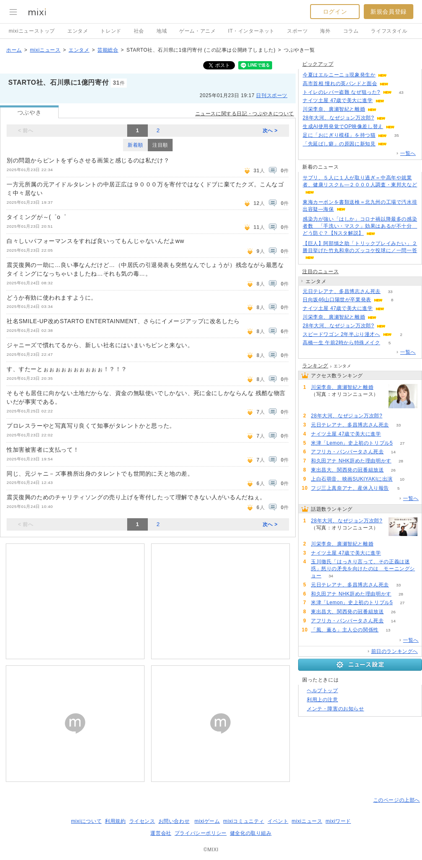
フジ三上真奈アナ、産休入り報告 (350, 488)
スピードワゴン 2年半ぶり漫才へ (341, 334)
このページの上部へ (396, 800)
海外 (325, 31)
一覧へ (408, 153)
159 (395, 118)
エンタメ (77, 31)
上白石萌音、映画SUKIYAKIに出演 (352, 479)
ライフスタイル (389, 31)
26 (393, 470)
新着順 (135, 145)
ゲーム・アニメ (197, 31)
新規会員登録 (388, 11)
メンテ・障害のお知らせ (335, 709)
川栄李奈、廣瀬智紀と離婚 (334, 109)
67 (404, 126)
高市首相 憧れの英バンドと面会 (340, 83)
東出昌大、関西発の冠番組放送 (347, 470)
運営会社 (160, 833)
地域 (161, 31)
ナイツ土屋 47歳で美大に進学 (338, 100)
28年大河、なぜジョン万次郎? (338, 118)
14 (393, 452)
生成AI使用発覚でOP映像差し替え (343, 126)
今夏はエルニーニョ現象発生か (339, 75)
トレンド (110, 31)
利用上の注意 (322, 700)
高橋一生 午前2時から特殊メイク (341, 342)
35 (396, 135)
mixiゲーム (207, 821)
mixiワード (338, 821)
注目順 (160, 145)
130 (398, 83)
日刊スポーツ (271, 95)
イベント (278, 821)
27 (402, 443)
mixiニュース (45, 50)
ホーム (14, 50)
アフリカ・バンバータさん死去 (347, 452)
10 (402, 479)
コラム (351, 31)
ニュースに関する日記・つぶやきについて (244, 114)
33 (390, 291)
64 (386, 109)
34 (331, 576)
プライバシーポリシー (201, 833)
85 (396, 75)
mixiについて (86, 821)
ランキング (315, 366)
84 (396, 144)
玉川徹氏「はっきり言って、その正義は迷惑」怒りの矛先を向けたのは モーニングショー (363, 569)
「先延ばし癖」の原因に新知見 (339, 144)
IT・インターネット (251, 31)
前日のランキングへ (394, 651)
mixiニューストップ (32, 31)
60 (393, 100)
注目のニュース (320, 271)
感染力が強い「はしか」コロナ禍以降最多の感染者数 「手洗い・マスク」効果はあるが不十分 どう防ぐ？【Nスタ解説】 (360, 226)
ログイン (335, 11)
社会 (139, 31)
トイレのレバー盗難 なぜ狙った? (341, 92)
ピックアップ (318, 64)
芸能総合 (107, 50)
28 (400, 461)
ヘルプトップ (322, 690)
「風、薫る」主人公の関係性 (345, 630)
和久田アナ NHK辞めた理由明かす (351, 461)
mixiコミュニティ (243, 821)
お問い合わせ (174, 821)
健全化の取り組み (251, 833)
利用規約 (115, 821)
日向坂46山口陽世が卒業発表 (337, 300)
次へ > (270, 130)
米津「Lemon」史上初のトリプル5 (352, 443)
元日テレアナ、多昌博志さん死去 (342, 291)
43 (401, 92)
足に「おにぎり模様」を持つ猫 (339, 135)
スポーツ (297, 31)
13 (388, 630)
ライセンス (142, 821)
